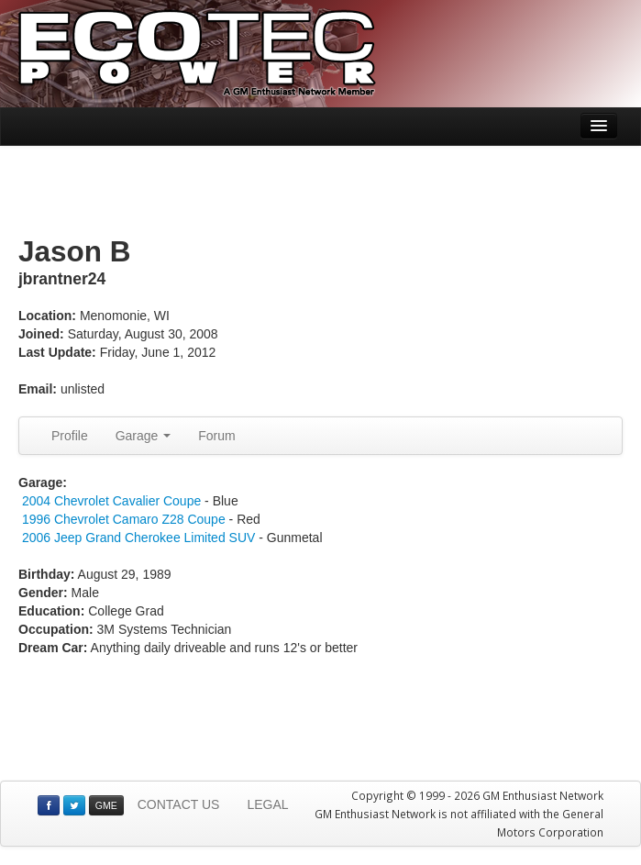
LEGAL (267, 804)
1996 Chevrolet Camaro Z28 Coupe (124, 519)
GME (106, 805)
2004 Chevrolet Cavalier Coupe (111, 500)
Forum (216, 435)
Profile (69, 435)
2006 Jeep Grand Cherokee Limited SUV (138, 537)
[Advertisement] (321, 191)
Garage (143, 435)
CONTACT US (179, 804)
